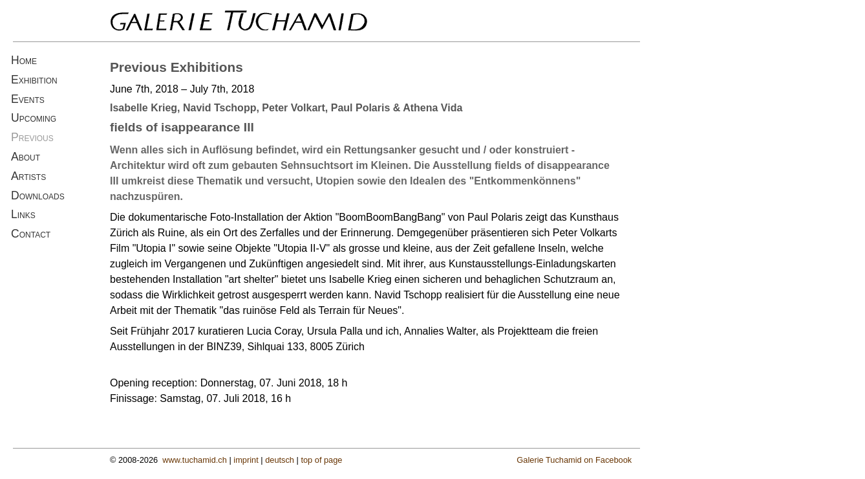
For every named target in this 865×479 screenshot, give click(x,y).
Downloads (38, 195)
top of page (321, 460)
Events (28, 99)
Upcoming (33, 117)
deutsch (279, 460)
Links (23, 214)
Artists (28, 176)
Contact (30, 233)
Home (24, 60)
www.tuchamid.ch (194, 460)
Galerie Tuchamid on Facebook (574, 460)
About (25, 156)
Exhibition (34, 79)
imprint (245, 460)
